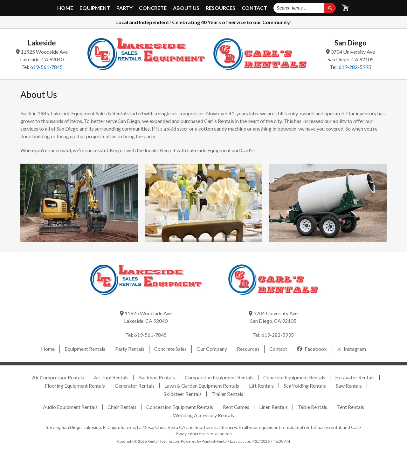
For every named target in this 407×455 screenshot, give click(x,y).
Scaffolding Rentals (305, 386)
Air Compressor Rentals (58, 377)
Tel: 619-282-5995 (350, 67)
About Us (186, 7)
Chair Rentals (121, 407)
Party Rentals (129, 349)
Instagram (351, 349)
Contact (254, 7)
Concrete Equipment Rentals (294, 377)
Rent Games (236, 407)
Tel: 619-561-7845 (42, 67)
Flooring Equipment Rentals (75, 386)
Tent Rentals (350, 407)
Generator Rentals (135, 386)
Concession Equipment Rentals (179, 407)
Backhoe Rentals (156, 377)
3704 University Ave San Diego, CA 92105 (350, 55)
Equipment (94, 7)
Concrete (153, 7)
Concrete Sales (170, 349)
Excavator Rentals (355, 377)
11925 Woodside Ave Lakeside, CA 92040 (42, 55)
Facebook (312, 349)
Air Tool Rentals (111, 377)
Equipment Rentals (85, 349)
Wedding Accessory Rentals (203, 415)
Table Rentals (312, 407)
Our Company (212, 349)
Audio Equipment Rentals (70, 407)
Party (124, 7)
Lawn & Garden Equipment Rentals (201, 386)
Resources (220, 7)
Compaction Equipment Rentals (219, 377)
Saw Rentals (349, 386)
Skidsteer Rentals (183, 394)
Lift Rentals (261, 386)
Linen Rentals (273, 407)
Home (65, 7)
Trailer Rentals (227, 394)
